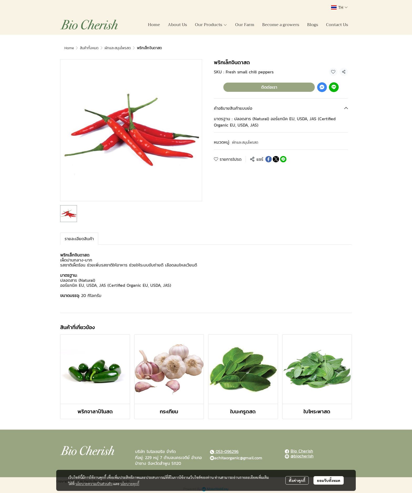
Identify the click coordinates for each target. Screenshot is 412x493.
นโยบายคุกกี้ (129, 483)
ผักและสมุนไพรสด (118, 48)
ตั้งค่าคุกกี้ (297, 480)
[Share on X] (276, 159)
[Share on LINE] (283, 159)
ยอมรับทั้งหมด (328, 480)
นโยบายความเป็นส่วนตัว (93, 483)
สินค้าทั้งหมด (89, 48)
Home (69, 48)
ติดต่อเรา (269, 87)
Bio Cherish (302, 451)
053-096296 (226, 451)
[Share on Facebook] (268, 159)
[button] (339, 7)
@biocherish (302, 456)
